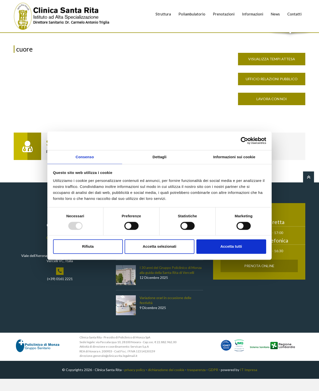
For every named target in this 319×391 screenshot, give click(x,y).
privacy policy (134, 382)
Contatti (294, 14)
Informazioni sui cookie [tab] (234, 157)
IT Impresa (248, 382)
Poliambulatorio (191, 14)
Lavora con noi (271, 111)
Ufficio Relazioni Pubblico (272, 91)
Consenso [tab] (85, 157)
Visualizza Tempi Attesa (271, 71)
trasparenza (196, 382)
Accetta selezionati (159, 247)
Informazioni (252, 14)
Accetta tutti (231, 247)
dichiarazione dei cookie (166, 382)
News (275, 14)
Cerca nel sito (290, 37)
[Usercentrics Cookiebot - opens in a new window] (244, 140)
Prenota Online (259, 278)
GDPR (213, 382)
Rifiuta (88, 247)
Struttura (163, 14)
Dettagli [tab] (159, 157)
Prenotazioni (224, 14)
